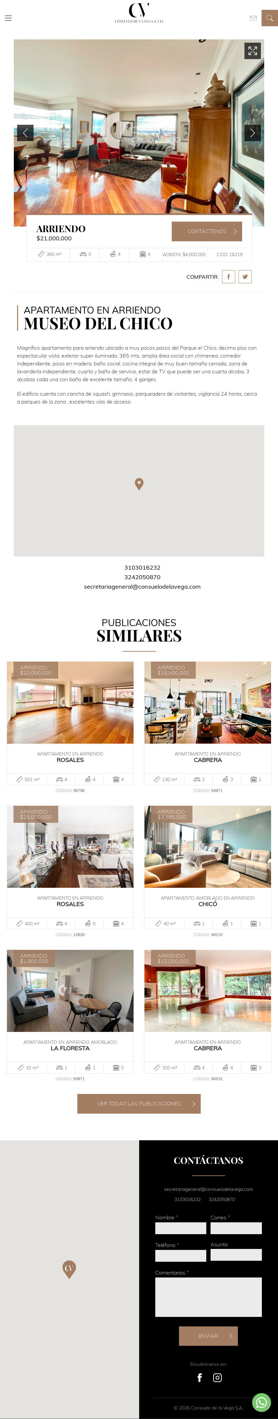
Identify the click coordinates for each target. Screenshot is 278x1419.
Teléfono (167, 1245)
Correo (220, 1217)
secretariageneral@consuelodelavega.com (142, 586)
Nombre (166, 1217)
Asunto (219, 1244)
